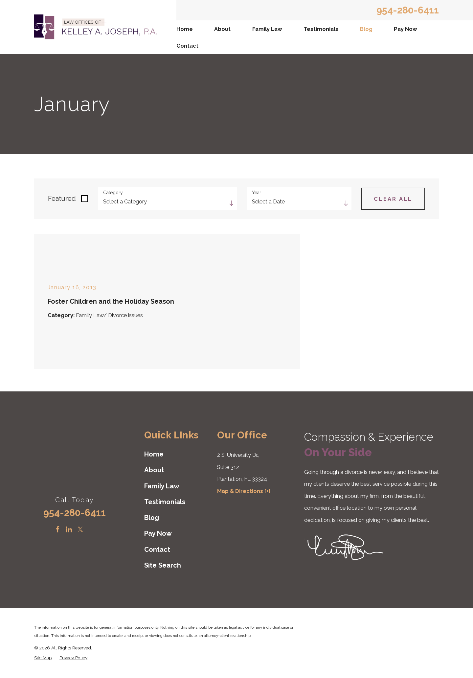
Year (256, 192)
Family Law (267, 29)
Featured (62, 198)
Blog (366, 29)
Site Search (162, 565)
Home (184, 29)
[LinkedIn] (69, 529)
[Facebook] (58, 529)
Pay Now (405, 29)
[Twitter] (80, 529)
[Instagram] (91, 529)
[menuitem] (185, 28)
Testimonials (321, 29)
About (222, 29)
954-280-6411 (407, 10)
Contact (187, 45)
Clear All (393, 199)
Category (113, 192)
